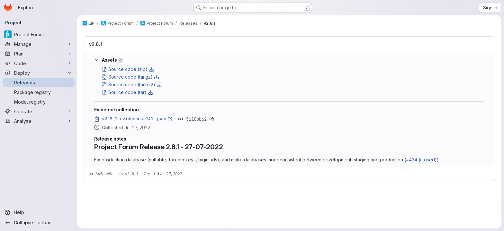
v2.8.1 (95, 44)
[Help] (39, 212)
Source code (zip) (128, 69)
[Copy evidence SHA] (212, 119)
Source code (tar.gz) (130, 77)
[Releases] (39, 82)
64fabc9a (104, 173)
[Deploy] (39, 72)
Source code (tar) (127, 92)
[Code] (39, 63)
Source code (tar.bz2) (132, 84)
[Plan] (39, 53)
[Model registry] (39, 101)
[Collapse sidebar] (39, 222)
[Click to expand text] (180, 119)
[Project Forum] (39, 34)
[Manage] (39, 43)
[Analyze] (39, 120)
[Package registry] (39, 92)
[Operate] (39, 111)
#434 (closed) (421, 159)
